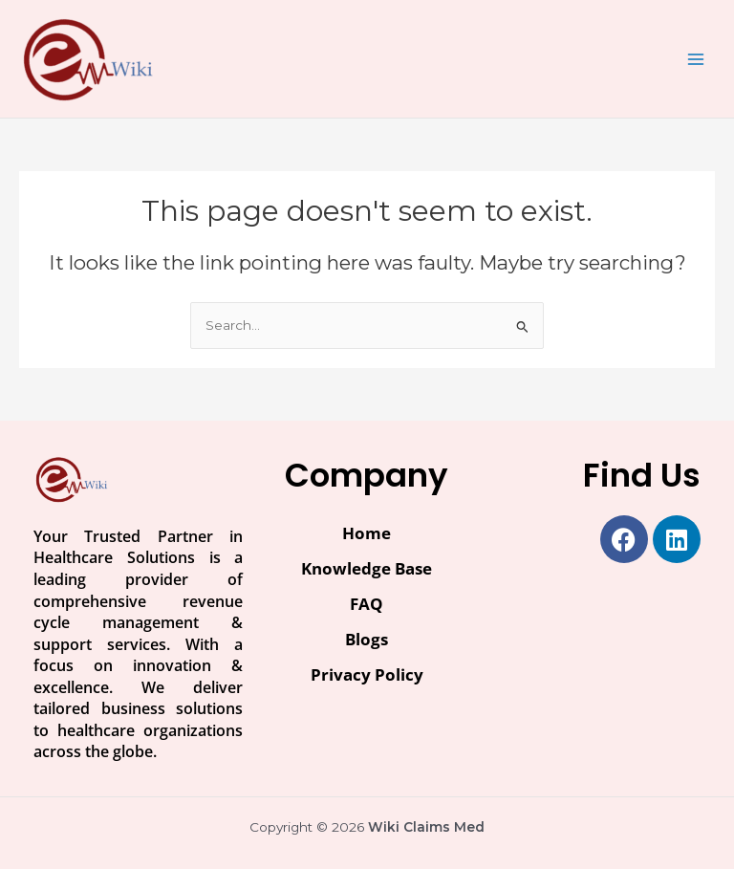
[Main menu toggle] (696, 58)
